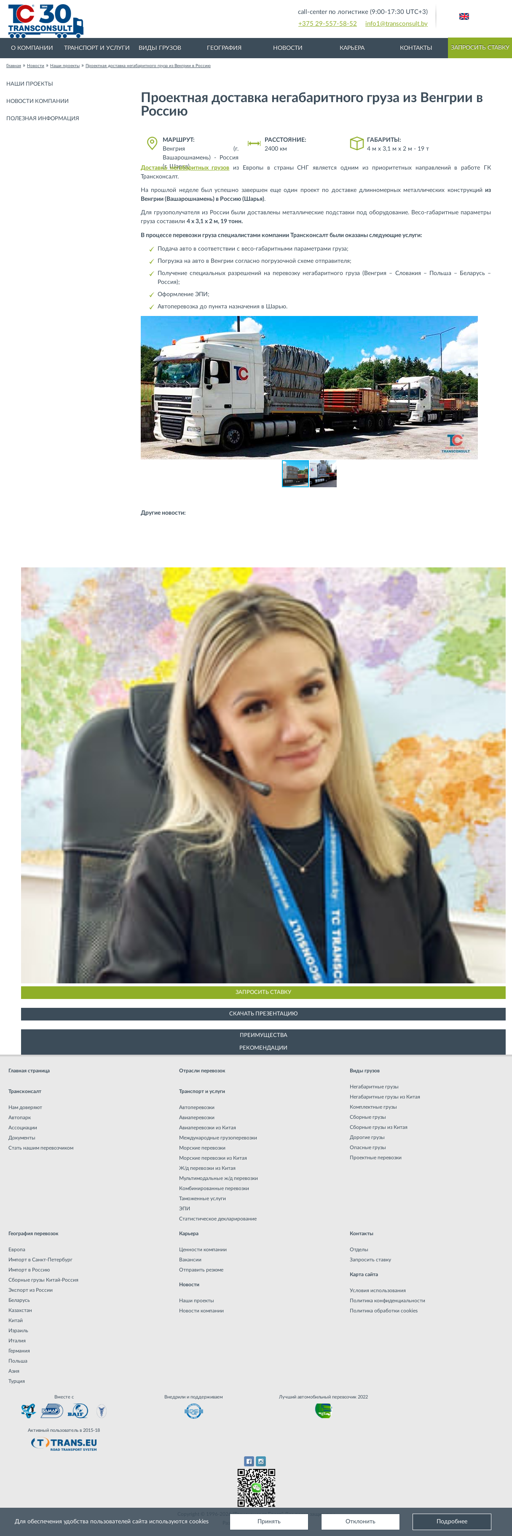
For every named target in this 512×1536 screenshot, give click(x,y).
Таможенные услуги (202, 1198)
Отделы (359, 1249)
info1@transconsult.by (396, 24)
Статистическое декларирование (218, 1218)
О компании (32, 48)
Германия (19, 1350)
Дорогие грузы (367, 1137)
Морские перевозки (202, 1147)
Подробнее (452, 1522)
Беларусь (19, 1300)
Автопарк (19, 1117)
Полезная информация (42, 118)
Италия (17, 1340)
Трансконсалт (24, 1091)
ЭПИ (184, 1208)
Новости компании (37, 101)
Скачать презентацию (263, 1014)
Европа (16, 1249)
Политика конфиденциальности (387, 1300)
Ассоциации (22, 1127)
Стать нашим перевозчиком (40, 1147)
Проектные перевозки (376, 1157)
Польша (17, 1360)
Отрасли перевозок (202, 1070)
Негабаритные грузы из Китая (385, 1096)
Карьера (352, 48)
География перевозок (33, 1233)
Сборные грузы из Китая (378, 1127)
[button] (470, 323)
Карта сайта (364, 1274)
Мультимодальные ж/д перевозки (218, 1178)
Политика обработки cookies (384, 1310)
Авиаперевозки (196, 1117)
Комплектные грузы (373, 1106)
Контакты (416, 48)
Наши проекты (29, 84)
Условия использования (378, 1290)
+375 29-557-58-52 (327, 24)
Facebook (249, 1461)
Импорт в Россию (29, 1269)
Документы (21, 1137)
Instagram (261, 1461)
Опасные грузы (368, 1147)
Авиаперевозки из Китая (207, 1127)
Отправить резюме (201, 1269)
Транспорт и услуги (97, 48)
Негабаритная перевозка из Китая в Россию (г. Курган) (401, 522)
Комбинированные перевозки (214, 1188)
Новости (288, 48)
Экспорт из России (30, 1290)
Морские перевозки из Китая (213, 1158)
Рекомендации (263, 1048)
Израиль (18, 1330)
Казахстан (20, 1310)
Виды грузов (160, 48)
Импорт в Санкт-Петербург (40, 1259)
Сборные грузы (368, 1117)
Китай (15, 1320)
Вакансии (190, 1259)
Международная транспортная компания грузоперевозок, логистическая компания (149, 21)
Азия (13, 1371)
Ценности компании (203, 1249)
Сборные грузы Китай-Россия (43, 1279)
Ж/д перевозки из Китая (207, 1168)
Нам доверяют (25, 1107)
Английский (464, 16)
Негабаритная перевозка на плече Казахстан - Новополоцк (229, 540)
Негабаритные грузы (374, 1086)
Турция (16, 1381)
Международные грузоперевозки (218, 1137)
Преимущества (263, 1035)
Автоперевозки (196, 1107)
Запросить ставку (480, 48)
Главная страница (29, 1070)
